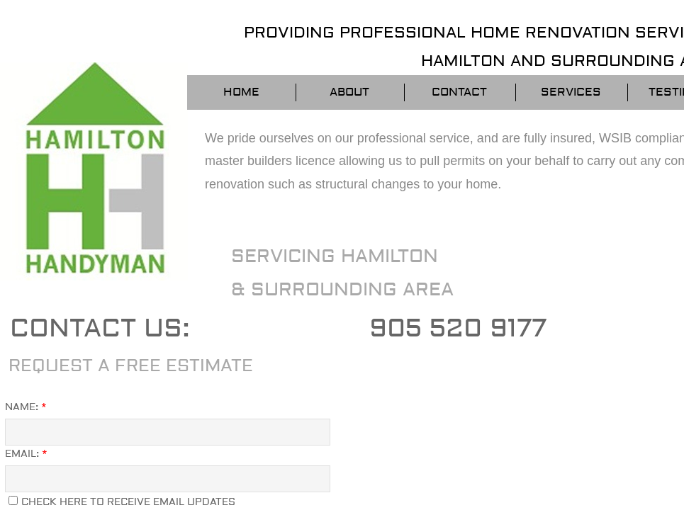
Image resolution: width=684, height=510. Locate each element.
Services (571, 92)
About (349, 92)
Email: (26, 454)
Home (241, 92)
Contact (459, 92)
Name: (26, 407)
